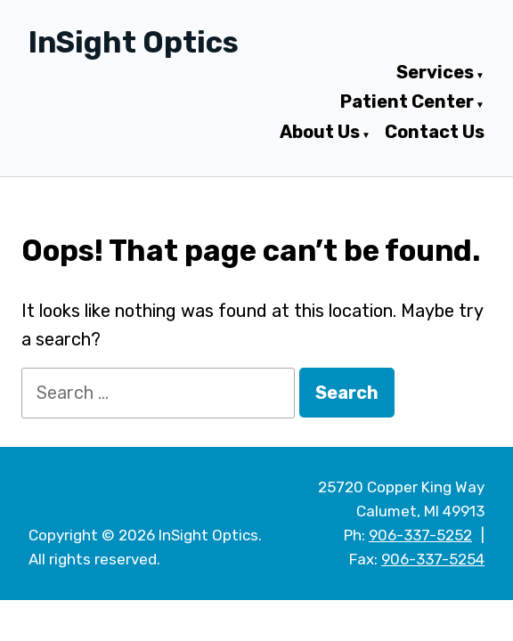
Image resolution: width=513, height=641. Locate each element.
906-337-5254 (432, 559)
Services (435, 73)
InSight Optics (133, 42)
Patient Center (407, 103)
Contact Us (434, 133)
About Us (320, 133)
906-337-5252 (420, 535)
